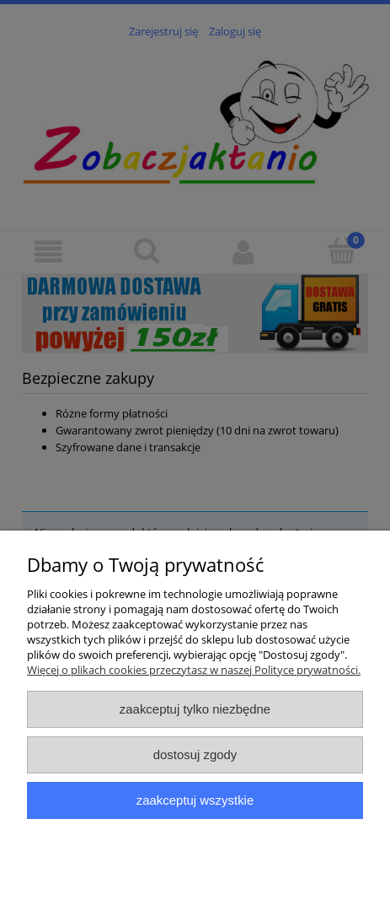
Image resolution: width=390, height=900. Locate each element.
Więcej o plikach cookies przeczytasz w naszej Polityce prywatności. (194, 669)
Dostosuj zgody (195, 754)
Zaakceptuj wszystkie (195, 800)
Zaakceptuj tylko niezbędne (195, 709)
